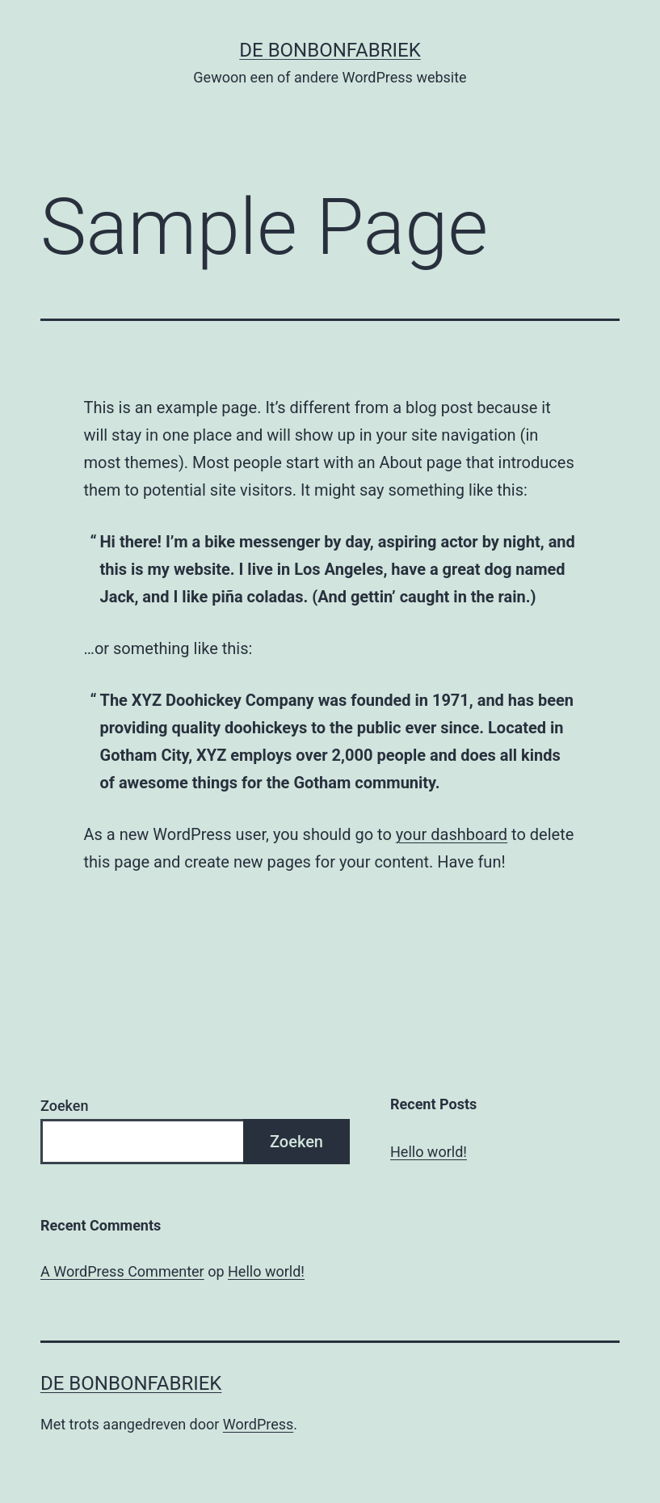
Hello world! (428, 1151)
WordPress (258, 1424)
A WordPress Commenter (122, 1271)
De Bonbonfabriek (329, 50)
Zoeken (64, 1105)
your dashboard (451, 834)
